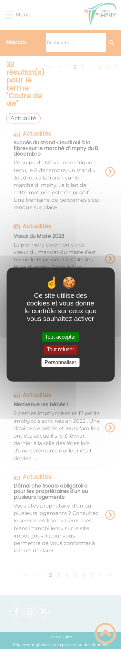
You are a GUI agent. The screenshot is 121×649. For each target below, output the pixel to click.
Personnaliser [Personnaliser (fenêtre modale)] (60, 362)
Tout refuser (60, 350)
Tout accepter (60, 337)
